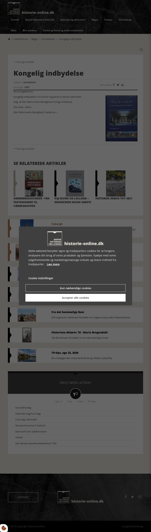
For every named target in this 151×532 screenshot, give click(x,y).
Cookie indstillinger (40, 278)
